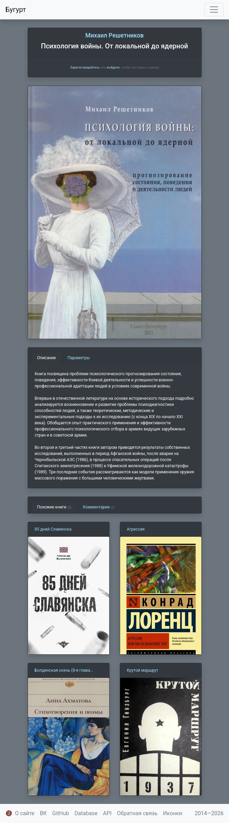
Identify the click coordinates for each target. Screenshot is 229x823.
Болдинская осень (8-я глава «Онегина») (62, 670)
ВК (43, 813)
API (107, 813)
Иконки (172, 813)
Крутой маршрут (142, 670)
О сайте (24, 813)
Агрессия (136, 529)
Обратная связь (137, 813)
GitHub (60, 813)
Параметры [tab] (79, 357)
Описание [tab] (46, 357)
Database (86, 813)
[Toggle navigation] (214, 9)
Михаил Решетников (114, 35)
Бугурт (15, 9)
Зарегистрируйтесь (84, 67)
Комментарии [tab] (99, 507)
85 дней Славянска (53, 529)
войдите (113, 67)
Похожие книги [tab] (54, 507)
